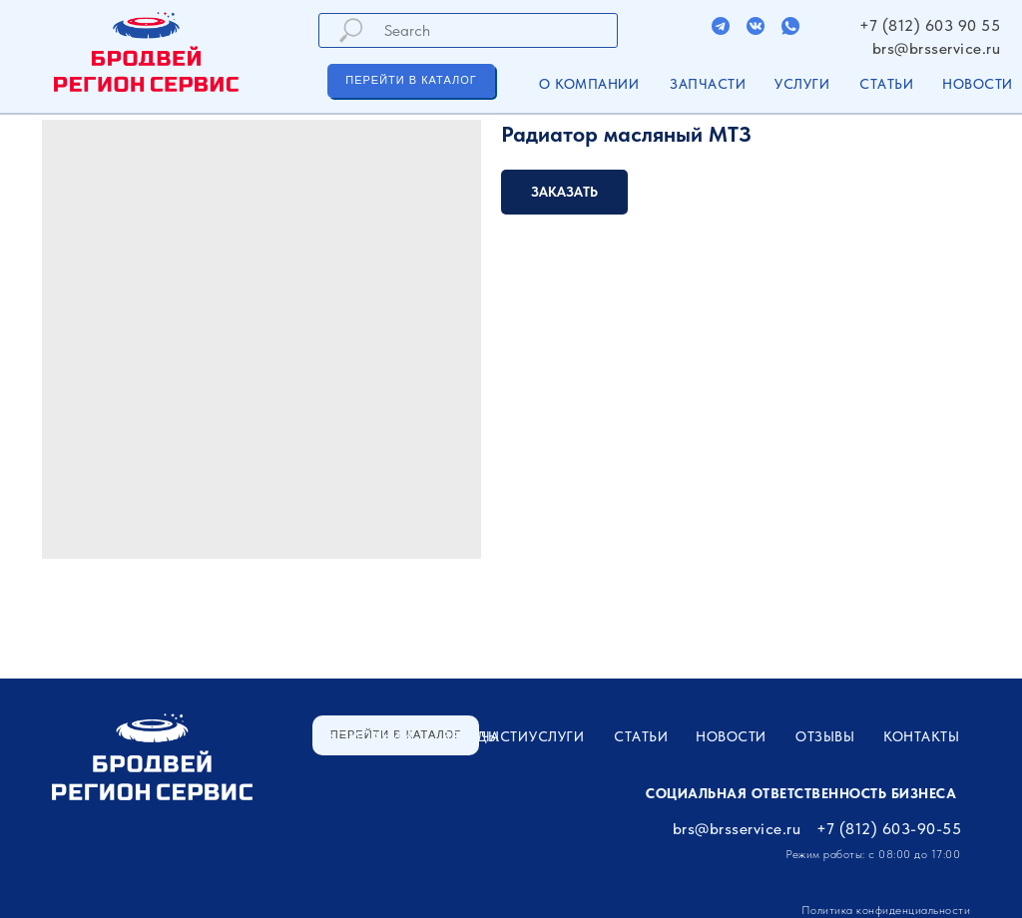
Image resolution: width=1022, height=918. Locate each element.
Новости (977, 84)
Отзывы (824, 736)
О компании (589, 84)
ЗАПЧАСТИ (708, 84)
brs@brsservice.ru (936, 48)
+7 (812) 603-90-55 (888, 828)
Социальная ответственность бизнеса (801, 793)
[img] (721, 26)
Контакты (921, 736)
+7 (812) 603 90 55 (929, 25)
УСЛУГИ (801, 84)
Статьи (886, 84)
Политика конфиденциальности (886, 910)
